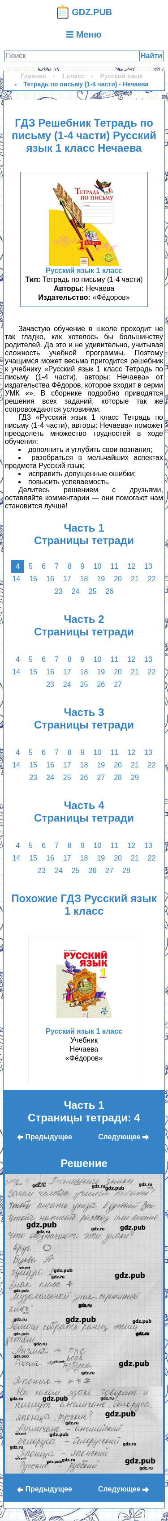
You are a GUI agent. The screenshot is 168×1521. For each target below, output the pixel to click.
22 (152, 579)
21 (135, 579)
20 (118, 579)
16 (50, 579)
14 (16, 579)
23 (59, 591)
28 (118, 777)
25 (93, 591)
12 (131, 566)
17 (67, 579)
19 (101, 579)
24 (76, 591)
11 (114, 566)
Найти (151, 56)
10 (98, 566)
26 (109, 591)
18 (84, 579)
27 (118, 684)
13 (148, 566)
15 (33, 579)
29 (135, 777)
